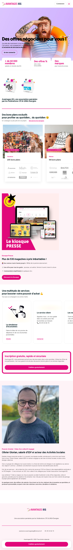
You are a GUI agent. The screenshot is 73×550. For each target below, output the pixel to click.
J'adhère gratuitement (36, 544)
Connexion (60, 4)
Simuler (8, 339)
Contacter (40, 339)
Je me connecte (9, 52)
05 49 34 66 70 (49, 531)
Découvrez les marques (36, 121)
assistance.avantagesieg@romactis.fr (30, 531)
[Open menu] (69, 4)
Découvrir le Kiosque (11, 277)
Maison (51, 156)
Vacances (10, 156)
